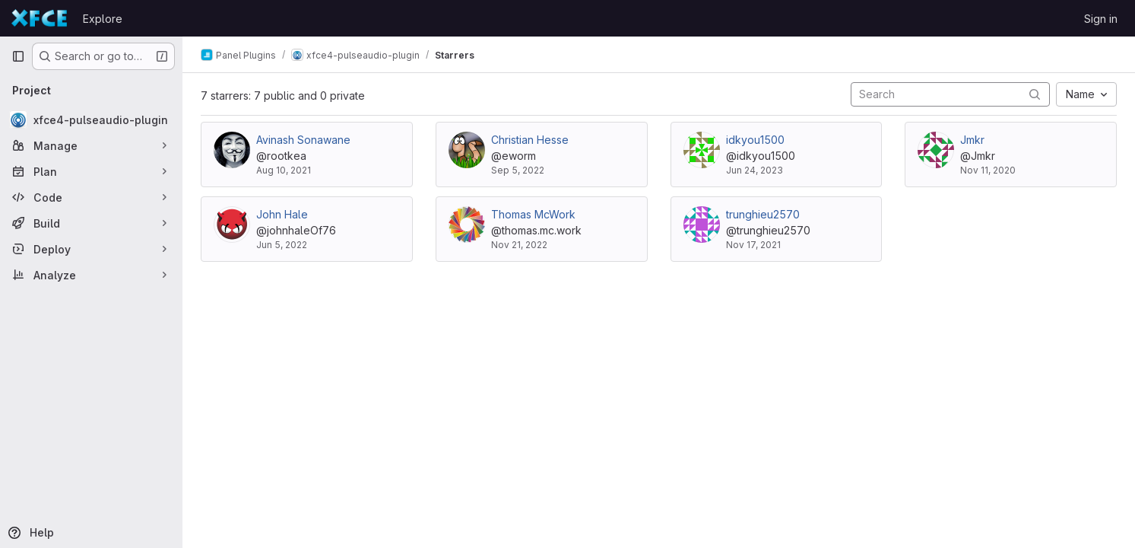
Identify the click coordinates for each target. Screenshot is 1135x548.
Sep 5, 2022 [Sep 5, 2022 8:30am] (517, 170)
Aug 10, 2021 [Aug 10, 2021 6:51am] (283, 170)
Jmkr (972, 139)
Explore (102, 18)
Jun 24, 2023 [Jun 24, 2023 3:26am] (754, 170)
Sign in (1101, 18)
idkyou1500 (755, 139)
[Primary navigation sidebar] (18, 56)
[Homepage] (39, 18)
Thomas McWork (533, 214)
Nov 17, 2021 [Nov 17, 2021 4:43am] (753, 244)
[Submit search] (1035, 94)
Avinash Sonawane (303, 139)
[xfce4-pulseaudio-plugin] (91, 119)
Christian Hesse (530, 139)
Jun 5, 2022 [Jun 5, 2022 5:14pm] (281, 244)
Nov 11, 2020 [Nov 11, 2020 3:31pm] (988, 170)
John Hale (282, 214)
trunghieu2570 (763, 214)
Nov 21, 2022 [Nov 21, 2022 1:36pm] (519, 244)
